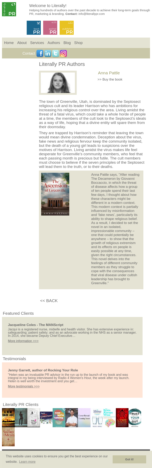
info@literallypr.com (92, 13)
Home (9, 43)
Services (37, 43)
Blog (67, 43)
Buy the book (112, 79)
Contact (28, 53)
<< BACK (49, 300)
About (22, 43)
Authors (54, 43)
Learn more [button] (27, 461)
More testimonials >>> (24, 386)
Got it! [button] (129, 459)
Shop (78, 43)
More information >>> (23, 341)
